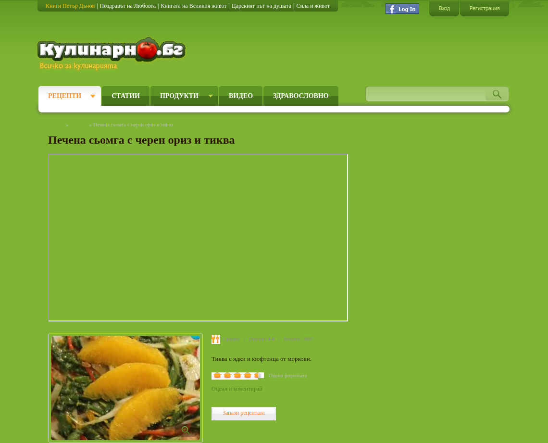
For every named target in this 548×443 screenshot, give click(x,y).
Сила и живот (313, 5)
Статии (126, 95)
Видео (241, 95)
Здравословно (301, 95)
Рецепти (64, 95)
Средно (231, 339)
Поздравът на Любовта (128, 5)
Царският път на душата (261, 5)
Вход (444, 8)
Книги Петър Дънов (70, 5)
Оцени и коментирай (237, 388)
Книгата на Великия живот (193, 5)
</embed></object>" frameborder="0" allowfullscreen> (198, 237)
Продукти (179, 95)
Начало (56, 124)
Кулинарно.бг (112, 54)
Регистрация (484, 8)
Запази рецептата (244, 412)
